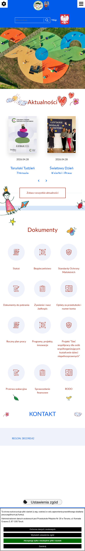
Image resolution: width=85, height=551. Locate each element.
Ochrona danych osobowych (42, 529)
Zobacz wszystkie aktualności (42, 203)
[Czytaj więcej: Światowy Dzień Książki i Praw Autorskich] (61, 150)
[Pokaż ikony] (4, 4)
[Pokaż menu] (81, 4)
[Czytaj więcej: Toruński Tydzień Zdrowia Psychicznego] (22, 150)
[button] (38, 191)
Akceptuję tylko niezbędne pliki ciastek (43, 541)
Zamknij (42, 546)
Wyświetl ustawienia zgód (42, 535)
